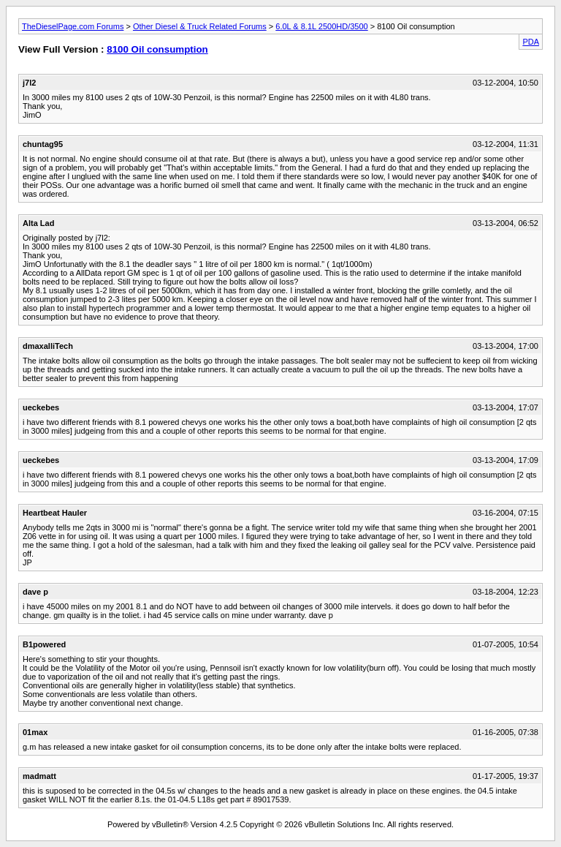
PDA (530, 41)
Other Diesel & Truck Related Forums (200, 26)
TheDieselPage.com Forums (72, 26)
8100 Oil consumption (157, 49)
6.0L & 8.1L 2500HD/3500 (321, 26)
